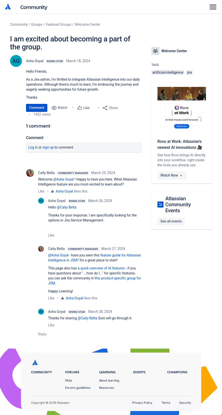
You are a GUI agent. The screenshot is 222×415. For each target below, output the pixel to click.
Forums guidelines (78, 388)
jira (189, 72)
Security (185, 403)
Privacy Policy (142, 403)
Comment (36, 108)
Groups (36, 24)
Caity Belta (46, 173)
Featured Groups (58, 24)
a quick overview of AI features (101, 268)
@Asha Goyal (63, 179)
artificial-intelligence (167, 72)
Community (34, 6)
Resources (106, 388)
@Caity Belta (66, 207)
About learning (109, 380)
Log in (33, 147)
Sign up (48, 147)
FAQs (68, 380)
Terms (165, 403)
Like (41, 191)
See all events (171, 221)
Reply (42, 334)
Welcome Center (87, 24)
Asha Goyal (35, 61)
